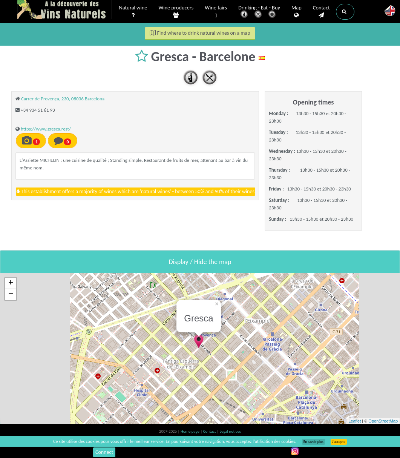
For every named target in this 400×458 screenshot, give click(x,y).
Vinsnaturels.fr (64, 10)
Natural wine (133, 11)
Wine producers (175, 11)
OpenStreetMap (383, 421)
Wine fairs (216, 12)
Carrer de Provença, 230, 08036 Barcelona (62, 98)
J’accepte (338, 442)
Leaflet (354, 421)
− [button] (10, 294)
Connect (104, 452)
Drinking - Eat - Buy (259, 12)
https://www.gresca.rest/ (46, 129)
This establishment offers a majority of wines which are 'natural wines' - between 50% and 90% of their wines (135, 191)
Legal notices (230, 431)
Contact (321, 11)
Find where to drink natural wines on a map (200, 33)
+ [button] (10, 283)
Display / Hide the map (200, 262)
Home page (191, 431)
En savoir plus (313, 442)
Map (296, 11)
